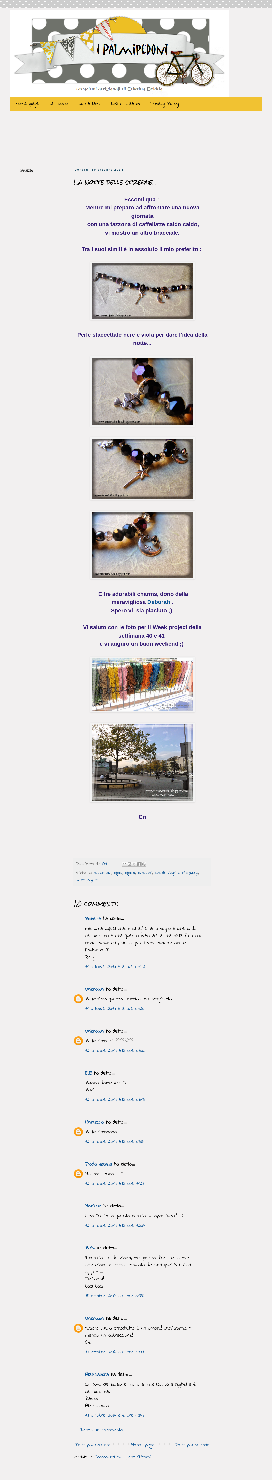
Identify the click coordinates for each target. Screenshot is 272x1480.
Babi (90, 1248)
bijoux (130, 873)
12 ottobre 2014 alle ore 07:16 (115, 1100)
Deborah (158, 602)
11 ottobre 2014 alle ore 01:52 (115, 967)
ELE (88, 1073)
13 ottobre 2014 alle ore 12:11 (114, 1352)
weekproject (87, 880)
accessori (102, 873)
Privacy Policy (164, 104)
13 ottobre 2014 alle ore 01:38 (114, 1296)
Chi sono (59, 104)
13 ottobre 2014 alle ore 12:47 (114, 1415)
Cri (105, 864)
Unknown (94, 989)
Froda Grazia (98, 1164)
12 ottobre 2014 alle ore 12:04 (115, 1225)
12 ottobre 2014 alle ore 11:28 (115, 1183)
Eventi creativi (125, 104)
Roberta (93, 919)
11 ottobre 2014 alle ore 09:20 (114, 1009)
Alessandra (97, 1375)
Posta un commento (101, 1430)
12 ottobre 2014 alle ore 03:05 (115, 1050)
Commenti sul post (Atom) (123, 1457)
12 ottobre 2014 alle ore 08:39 (114, 1141)
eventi (160, 873)
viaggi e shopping (183, 873)
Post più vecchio (192, 1445)
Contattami (90, 104)
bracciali (145, 873)
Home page (27, 104)
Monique (93, 1206)
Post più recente (93, 1445)
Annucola (94, 1122)
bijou (118, 873)
